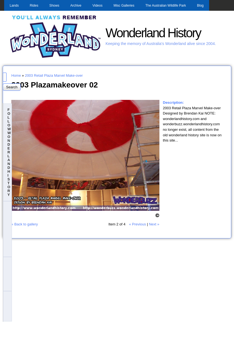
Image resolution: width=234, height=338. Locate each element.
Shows (54, 5)
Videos (97, 5)
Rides (34, 5)
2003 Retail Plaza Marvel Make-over (54, 75)
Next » (154, 224)
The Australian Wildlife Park (165, 5)
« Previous (137, 224)
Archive (75, 5)
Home (16, 75)
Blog (200, 5)
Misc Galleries (124, 5)
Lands (14, 5)
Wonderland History (153, 33)
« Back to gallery (24, 224)
